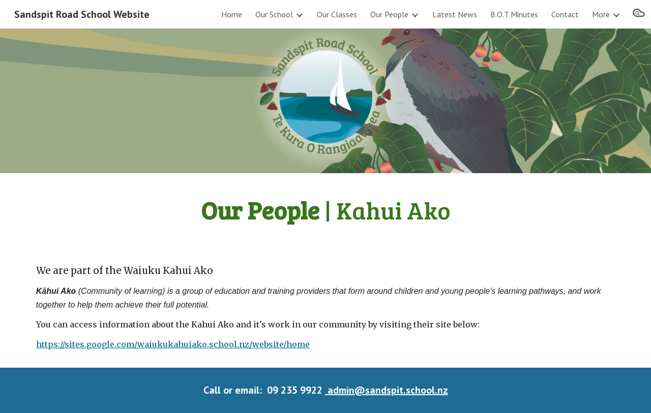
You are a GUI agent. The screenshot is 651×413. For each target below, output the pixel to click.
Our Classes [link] (337, 14)
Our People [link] (389, 14)
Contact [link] (565, 14)
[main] (325, 209)
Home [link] (231, 14)
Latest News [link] (454, 14)
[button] (639, 14)
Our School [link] (274, 14)
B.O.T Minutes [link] (514, 14)
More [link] (601, 14)
